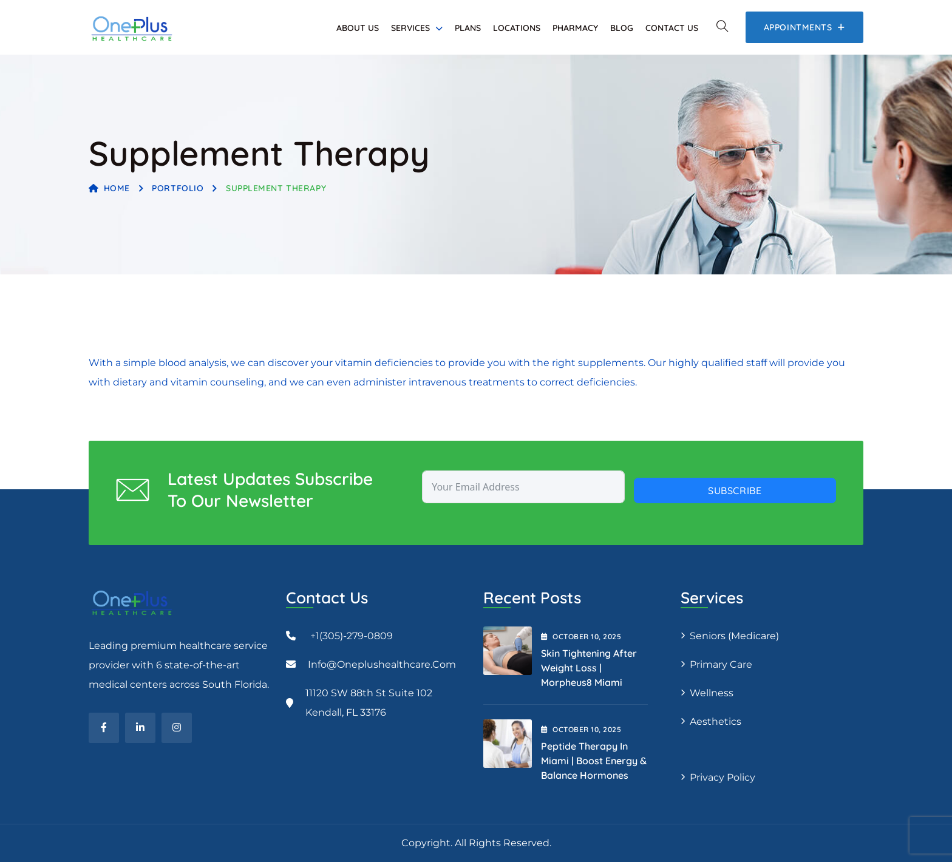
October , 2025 (581, 636)
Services (410, 27)
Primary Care (721, 664)
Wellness (711, 693)
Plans (468, 27)
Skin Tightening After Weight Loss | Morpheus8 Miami (589, 667)
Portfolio (177, 188)
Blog (621, 27)
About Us (357, 27)
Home (109, 188)
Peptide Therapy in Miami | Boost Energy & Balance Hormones (594, 760)
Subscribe (735, 490)
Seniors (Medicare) (734, 636)
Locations (516, 27)
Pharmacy (575, 27)
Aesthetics (715, 721)
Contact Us (671, 27)
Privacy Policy (722, 777)
